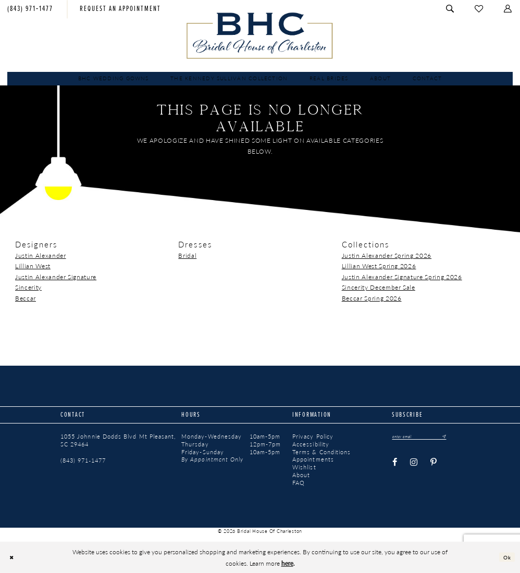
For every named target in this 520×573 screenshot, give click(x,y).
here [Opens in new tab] (287, 563)
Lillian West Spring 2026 (379, 265)
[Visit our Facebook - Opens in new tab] (395, 463)
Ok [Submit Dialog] (506, 557)
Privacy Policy (312, 436)
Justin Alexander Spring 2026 (386, 255)
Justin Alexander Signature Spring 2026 (402, 276)
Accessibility (310, 444)
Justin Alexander (40, 255)
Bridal (187, 255)
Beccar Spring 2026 (372, 298)
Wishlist (304, 467)
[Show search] (451, 9)
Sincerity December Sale (378, 287)
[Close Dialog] (13, 557)
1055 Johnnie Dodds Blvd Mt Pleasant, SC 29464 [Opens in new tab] (118, 440)
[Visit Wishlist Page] (479, 9)
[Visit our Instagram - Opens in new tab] (414, 463)
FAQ (298, 483)
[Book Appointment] (120, 9)
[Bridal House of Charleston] (260, 35)
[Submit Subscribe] (453, 437)
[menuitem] (120, 9)
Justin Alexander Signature (55, 276)
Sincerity (28, 287)
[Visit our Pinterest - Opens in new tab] (434, 463)
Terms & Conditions (321, 452)
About (301, 475)
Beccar (25, 298)
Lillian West (33, 265)
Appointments (313, 459)
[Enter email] (425, 437)
